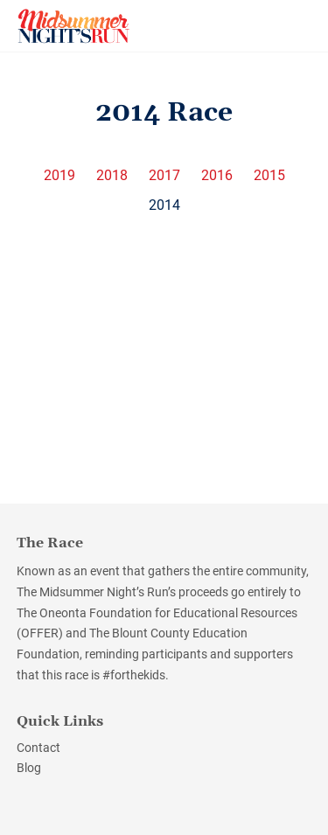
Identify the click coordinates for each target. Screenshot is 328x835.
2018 (112, 176)
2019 (59, 176)
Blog (29, 768)
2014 (164, 205)
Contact (38, 748)
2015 (269, 176)
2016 (217, 176)
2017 (164, 176)
